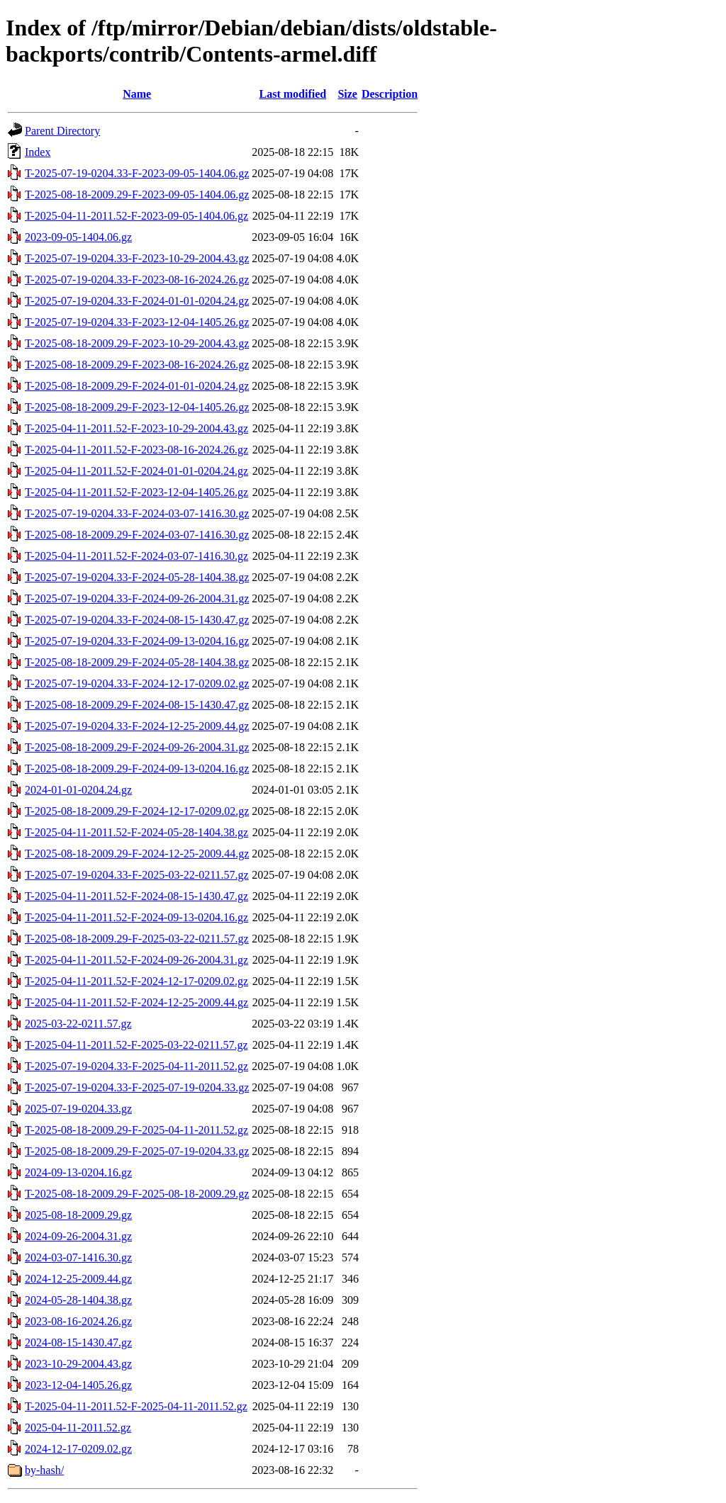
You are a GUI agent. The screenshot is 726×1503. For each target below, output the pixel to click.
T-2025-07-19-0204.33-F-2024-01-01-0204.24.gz (137, 301)
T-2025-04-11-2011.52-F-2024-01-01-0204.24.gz (136, 471)
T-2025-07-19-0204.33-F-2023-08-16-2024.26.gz (137, 280)
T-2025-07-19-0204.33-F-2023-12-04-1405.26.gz (137, 322)
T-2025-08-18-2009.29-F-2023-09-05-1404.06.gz (137, 194)
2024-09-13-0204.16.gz (78, 1172)
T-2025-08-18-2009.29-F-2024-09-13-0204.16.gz (137, 768)
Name (137, 94)
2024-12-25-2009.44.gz (78, 1279)
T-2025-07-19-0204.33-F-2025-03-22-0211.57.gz (137, 875)
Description (390, 94)
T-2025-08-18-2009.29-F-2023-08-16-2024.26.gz (137, 365)
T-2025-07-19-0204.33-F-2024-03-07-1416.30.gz (137, 513)
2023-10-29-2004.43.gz (78, 1364)
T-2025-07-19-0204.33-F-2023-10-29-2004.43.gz (137, 258)
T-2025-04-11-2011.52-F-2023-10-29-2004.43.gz (136, 428)
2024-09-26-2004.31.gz (78, 1236)
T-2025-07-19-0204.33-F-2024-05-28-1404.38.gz (137, 577)
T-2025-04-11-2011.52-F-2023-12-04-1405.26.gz (136, 492)
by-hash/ (44, 1470)
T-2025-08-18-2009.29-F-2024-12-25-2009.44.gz (137, 854)
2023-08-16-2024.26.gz (78, 1321)
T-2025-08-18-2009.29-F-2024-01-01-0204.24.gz (137, 386)
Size (347, 94)
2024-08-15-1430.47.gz (78, 1342)
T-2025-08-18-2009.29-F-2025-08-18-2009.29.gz (137, 1194)
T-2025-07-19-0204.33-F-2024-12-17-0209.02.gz (137, 683)
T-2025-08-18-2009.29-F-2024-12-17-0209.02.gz (137, 811)
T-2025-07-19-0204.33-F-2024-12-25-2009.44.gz (137, 726)
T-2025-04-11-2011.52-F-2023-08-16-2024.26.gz (136, 450)
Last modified (292, 94)
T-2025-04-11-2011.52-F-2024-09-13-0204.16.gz (136, 917)
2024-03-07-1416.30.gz (78, 1257)
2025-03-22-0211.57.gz (78, 1024)
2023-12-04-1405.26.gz (78, 1385)
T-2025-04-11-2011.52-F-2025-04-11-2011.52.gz (136, 1406)
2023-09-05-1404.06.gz (78, 237)
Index (37, 152)
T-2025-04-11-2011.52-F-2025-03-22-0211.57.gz (136, 1045)
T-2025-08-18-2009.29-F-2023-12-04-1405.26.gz (137, 407)
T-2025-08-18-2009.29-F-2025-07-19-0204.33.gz (137, 1151)
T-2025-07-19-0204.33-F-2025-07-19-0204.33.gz (137, 1087)
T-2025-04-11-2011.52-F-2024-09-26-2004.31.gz (136, 960)
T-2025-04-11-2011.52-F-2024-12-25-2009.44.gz (136, 1002)
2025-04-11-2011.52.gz (78, 1428)
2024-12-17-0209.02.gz (78, 1449)
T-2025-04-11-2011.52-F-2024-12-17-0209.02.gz (136, 981)
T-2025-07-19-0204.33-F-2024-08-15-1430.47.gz (137, 620)
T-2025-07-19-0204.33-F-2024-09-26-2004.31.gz (137, 598)
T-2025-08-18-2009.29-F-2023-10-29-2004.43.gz (137, 343)
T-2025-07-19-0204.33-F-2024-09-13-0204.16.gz (137, 641)
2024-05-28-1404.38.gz (78, 1300)
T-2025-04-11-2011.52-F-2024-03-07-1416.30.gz (136, 556)
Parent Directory (62, 131)
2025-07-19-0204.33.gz (78, 1109)
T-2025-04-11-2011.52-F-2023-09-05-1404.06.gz (136, 216)
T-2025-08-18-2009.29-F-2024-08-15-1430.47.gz (137, 705)
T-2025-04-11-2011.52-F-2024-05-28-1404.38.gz (136, 832)
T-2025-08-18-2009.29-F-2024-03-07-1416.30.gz (137, 535)
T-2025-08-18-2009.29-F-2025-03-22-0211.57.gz (137, 939)
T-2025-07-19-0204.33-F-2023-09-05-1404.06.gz (137, 173)
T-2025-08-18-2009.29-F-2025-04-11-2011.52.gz (136, 1130)
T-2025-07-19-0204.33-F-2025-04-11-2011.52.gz (136, 1066)
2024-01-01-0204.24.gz (78, 790)
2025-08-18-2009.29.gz (78, 1215)
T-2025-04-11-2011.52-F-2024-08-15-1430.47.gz (136, 896)
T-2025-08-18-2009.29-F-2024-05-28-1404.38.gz (137, 662)
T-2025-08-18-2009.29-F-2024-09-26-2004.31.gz (137, 747)
